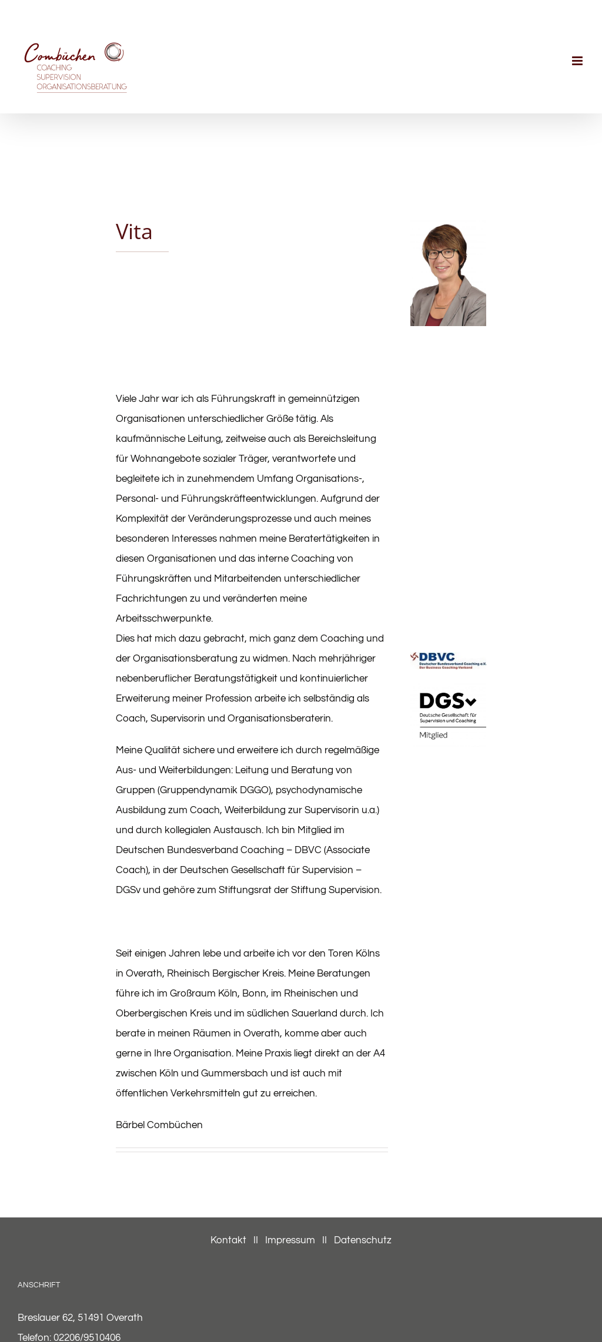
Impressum (290, 1240)
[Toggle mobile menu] (578, 61)
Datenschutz (363, 1240)
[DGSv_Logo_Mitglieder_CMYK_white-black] (448, 688)
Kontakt (229, 1240)
